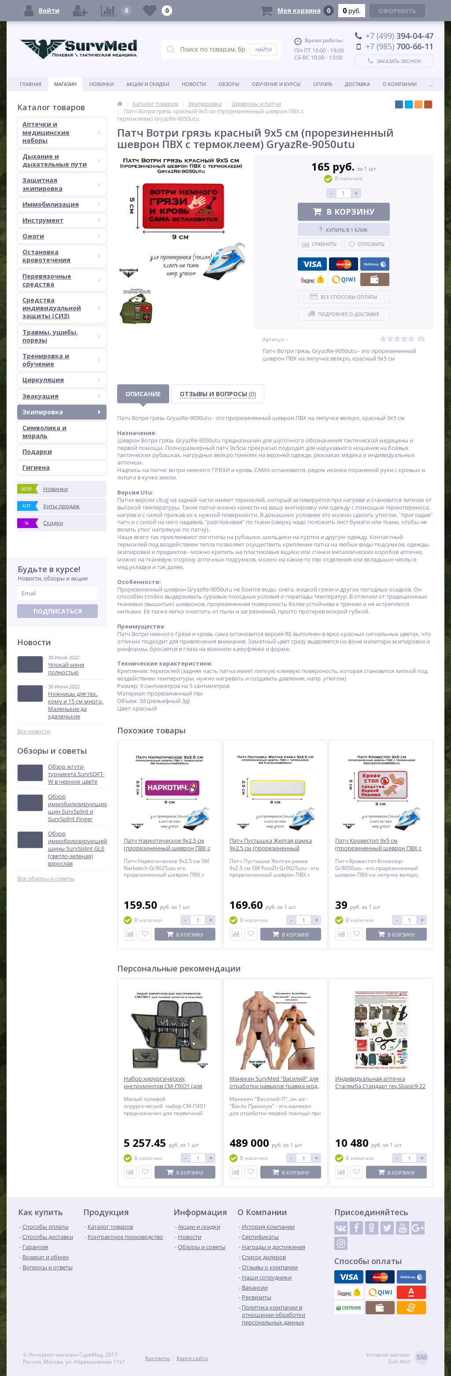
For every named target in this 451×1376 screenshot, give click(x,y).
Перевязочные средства (61, 280)
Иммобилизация (61, 204)
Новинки (101, 84)
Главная (30, 84)
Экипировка (61, 412)
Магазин (65, 84)
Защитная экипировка (61, 184)
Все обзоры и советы (45, 878)
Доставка (357, 84)
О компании (400, 84)
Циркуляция (61, 380)
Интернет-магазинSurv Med (397, 1358)
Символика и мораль (44, 432)
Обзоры (228, 84)
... (431, 84)
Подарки (37, 451)
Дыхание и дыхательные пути (61, 160)
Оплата (322, 84)
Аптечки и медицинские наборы (61, 132)
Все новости (33, 731)
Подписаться (57, 611)
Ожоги (61, 236)
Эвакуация (61, 396)
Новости (194, 84)
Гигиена (36, 467)
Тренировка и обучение (61, 360)
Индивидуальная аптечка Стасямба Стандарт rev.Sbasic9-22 (380, 1082)
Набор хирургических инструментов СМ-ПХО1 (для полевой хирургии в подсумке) (166, 1086)
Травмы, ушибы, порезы (61, 336)
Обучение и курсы (276, 84)
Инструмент (61, 220)
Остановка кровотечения (61, 256)
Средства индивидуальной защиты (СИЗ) (61, 308)
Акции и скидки (147, 84)
